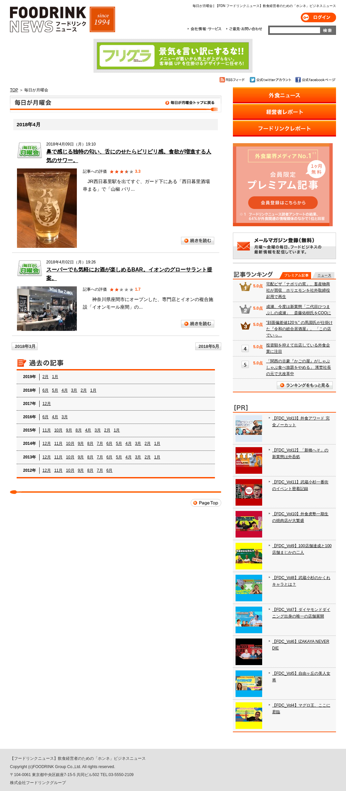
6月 (46, 390)
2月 (46, 376)
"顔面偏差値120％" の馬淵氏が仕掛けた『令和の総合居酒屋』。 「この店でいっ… (299, 329)
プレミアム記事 (295, 275)
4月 (65, 390)
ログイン (318, 17)
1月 (55, 376)
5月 (55, 390)
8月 (79, 430)
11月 (47, 430)
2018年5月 (209, 346)
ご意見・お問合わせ (244, 29)
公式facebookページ (315, 79)
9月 (69, 430)
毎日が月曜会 (115, 104)
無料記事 (323, 275)
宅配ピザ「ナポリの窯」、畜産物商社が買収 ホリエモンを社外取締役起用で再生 (298, 290)
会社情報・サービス (205, 29)
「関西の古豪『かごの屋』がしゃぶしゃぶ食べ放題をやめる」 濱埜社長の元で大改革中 (298, 367)
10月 (58, 430)
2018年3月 (25, 346)
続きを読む (197, 241)
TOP (14, 90)
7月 (100, 443)
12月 (47, 403)
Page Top (206, 503)
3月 (74, 390)
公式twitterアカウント (271, 79)
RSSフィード (233, 79)
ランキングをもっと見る (305, 385)
